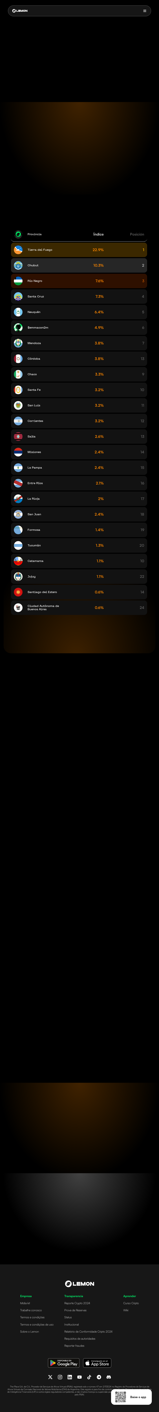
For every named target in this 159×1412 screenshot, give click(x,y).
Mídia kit (25, 1303)
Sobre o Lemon (29, 1331)
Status (68, 1317)
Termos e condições (32, 1317)
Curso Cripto (131, 1303)
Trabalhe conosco (31, 1310)
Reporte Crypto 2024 (77, 1303)
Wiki (125, 1310)
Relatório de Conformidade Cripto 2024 (88, 1331)
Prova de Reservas (75, 1310)
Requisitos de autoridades (79, 1338)
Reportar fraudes (74, 1345)
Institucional (71, 1324)
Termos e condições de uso (37, 1324)
